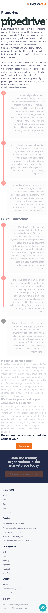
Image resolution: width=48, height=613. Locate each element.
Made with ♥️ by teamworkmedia (15, 608)
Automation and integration (14, 536)
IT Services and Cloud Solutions (15, 532)
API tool (6, 584)
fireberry (6, 552)
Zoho (5, 556)
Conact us (7, 512)
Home (5, 496)
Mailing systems (9, 593)
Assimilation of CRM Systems (14, 524)
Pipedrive (6, 565)
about (5, 500)
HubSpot (6, 569)
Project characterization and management (21, 528)
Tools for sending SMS (11, 589)
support (6, 508)
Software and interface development (17, 541)
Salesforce (7, 573)
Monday (6, 560)
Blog (4, 504)
